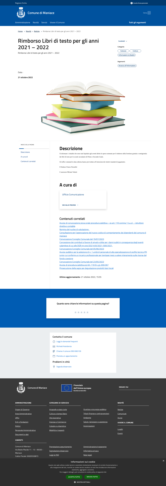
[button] (83, 482)
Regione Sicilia (21, 3)
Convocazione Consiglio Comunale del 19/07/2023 (81, 239)
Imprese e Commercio (57, 422)
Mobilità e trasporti (56, 430)
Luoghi (120, 429)
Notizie (37, 31)
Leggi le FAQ (54, 455)
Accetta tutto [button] (74, 477)
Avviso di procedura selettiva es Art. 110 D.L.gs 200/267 (83, 265)
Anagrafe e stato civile (58, 409)
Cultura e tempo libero (58, 413)
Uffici (17, 417)
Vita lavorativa (55, 417)
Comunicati (122, 413)
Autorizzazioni (89, 426)
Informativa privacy (91, 450)
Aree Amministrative (23, 413)
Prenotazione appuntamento (60, 446)
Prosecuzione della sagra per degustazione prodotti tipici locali (86, 268)
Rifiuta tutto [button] (92, 477)
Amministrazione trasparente (95, 446)
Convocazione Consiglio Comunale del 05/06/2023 (81, 248)
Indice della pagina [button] (27, 145)
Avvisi (120, 417)
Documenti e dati (22, 434)
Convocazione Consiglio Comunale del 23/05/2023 (81, 261)
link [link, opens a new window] (105, 472)
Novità (28, 31)
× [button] (163, 461)
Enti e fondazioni (21, 422)
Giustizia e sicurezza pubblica (94, 409)
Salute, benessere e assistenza (95, 421)
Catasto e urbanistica (57, 426)
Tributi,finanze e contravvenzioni (96, 413)
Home (20, 31)
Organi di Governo (22, 409)
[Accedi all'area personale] (139, 3)
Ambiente (87, 417)
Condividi (123, 41)
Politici (18, 426)
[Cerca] (148, 13)
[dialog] (83, 472)
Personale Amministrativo (25, 430)
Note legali (87, 455)
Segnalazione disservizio (58, 450)
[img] (44, 144)
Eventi (120, 433)
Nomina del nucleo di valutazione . (74, 229)
